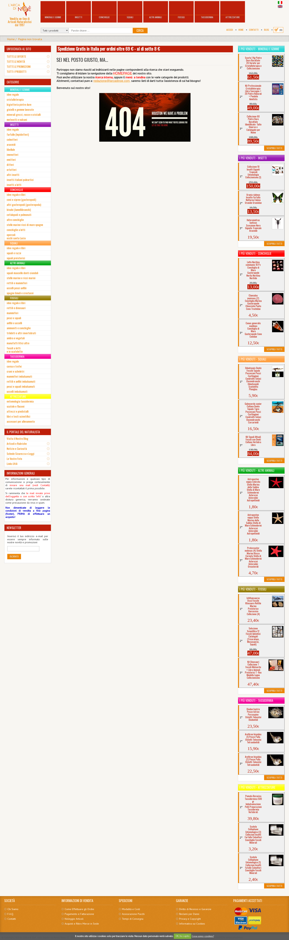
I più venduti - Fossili (252, 589)
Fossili (181, 10)
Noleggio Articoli (74, 918)
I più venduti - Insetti (253, 158)
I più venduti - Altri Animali (256, 470)
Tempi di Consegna (132, 918)
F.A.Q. (10, 914)
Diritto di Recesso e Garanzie (195, 909)
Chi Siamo (12, 909)
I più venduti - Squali (252, 359)
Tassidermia (207, 10)
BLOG (266, 29)
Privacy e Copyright (190, 918)
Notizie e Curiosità (17, 448)
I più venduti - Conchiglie (255, 253)
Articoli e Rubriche (17, 443)
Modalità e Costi (131, 909)
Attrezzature (232, 10)
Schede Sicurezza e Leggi (20, 453)
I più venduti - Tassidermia (256, 700)
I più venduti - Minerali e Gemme (259, 49)
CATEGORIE (13, 82)
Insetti (78, 10)
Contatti (254, 29)
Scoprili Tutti (274, 148)
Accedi (229, 29)
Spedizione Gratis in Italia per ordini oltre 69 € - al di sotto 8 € (109, 48)
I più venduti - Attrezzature (257, 787)
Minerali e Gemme (53, 10)
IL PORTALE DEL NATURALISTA (23, 432)
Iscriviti (14, 556)
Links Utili (12, 464)
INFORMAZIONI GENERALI (21, 473)
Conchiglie (104, 10)
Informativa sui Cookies (192, 923)
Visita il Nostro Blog (17, 438)
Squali (130, 10)
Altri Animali (155, 10)
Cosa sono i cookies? (203, 936)
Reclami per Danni (189, 914)
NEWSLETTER (14, 528)
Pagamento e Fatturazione (79, 914)
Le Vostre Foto (14, 459)
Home (240, 29)
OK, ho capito (183, 936)
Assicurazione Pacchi (133, 914)
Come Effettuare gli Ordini (79, 909)
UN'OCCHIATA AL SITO (19, 49)
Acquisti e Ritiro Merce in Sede (82, 923)
